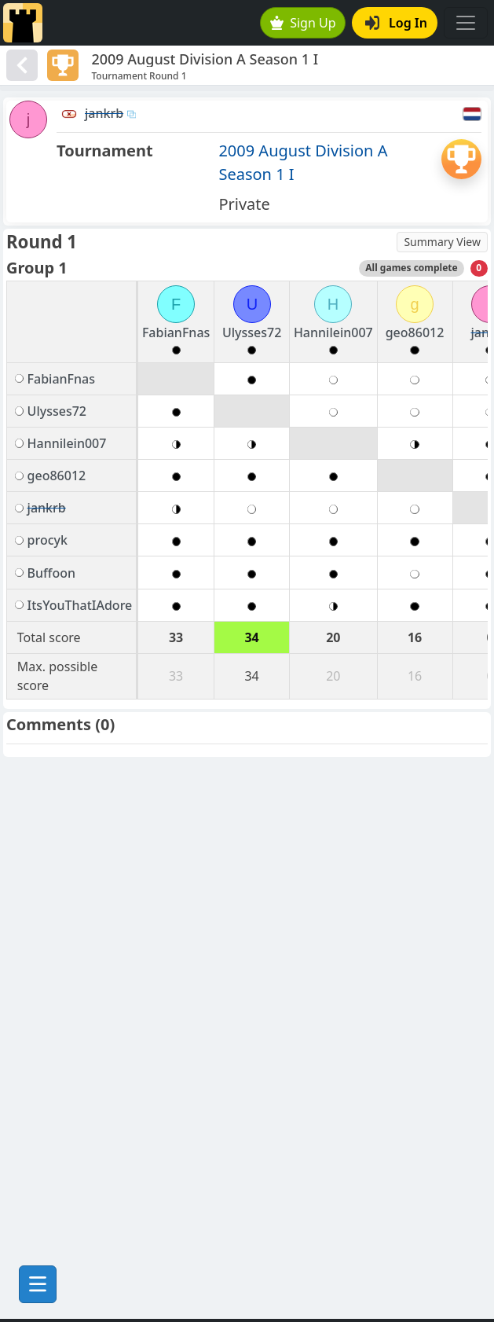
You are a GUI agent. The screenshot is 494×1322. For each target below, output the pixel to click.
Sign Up (303, 22)
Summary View (442, 241)
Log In (396, 22)
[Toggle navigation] (466, 23)
